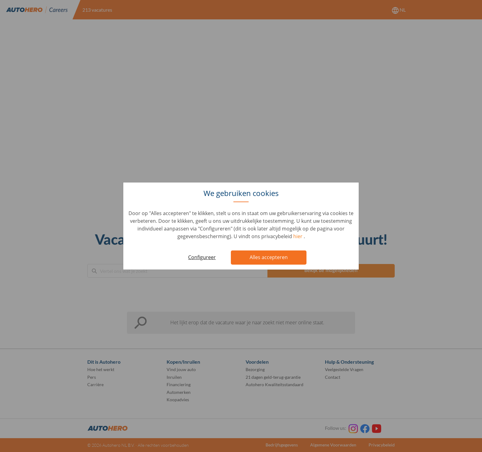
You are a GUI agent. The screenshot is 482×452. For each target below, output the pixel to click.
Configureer (202, 257)
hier (298, 236)
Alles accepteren (269, 257)
